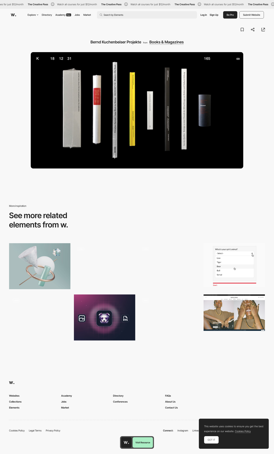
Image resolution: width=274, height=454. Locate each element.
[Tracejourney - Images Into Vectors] (104, 317)
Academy (63, 14)
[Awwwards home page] (126, 442)
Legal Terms (35, 430)
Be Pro (230, 14)
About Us (170, 401)
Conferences (120, 401)
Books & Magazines (166, 42)
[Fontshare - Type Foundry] (104, 265)
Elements (14, 407)
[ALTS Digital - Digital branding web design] (39, 316)
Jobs (77, 14)
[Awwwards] (13, 14)
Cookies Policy (17, 430)
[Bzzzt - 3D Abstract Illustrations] (39, 266)
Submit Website (251, 14)
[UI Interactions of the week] (169, 317)
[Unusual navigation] (169, 265)
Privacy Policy (53, 430)
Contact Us (171, 407)
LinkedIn (196, 430)
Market (87, 14)
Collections (15, 401)
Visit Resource (142, 442)
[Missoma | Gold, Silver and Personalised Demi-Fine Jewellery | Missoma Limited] (234, 312)
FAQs (168, 395)
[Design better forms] (234, 265)
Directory (47, 14)
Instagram (183, 430)
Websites (14, 395)
